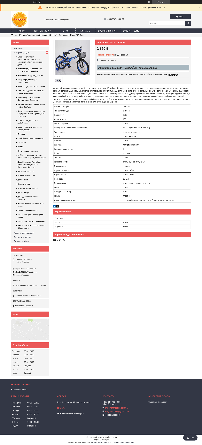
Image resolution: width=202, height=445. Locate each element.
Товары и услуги (42, 31)
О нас (65, 31)
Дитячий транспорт (26, 171)
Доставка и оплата (107, 31)
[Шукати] (188, 23)
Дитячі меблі (23, 180)
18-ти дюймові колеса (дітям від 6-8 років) (38, 35)
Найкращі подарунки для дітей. (31, 75)
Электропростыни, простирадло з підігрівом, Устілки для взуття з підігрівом (31, 113)
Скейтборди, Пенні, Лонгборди (30, 138)
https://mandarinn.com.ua (25, 269)
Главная (21, 31)
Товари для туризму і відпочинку (31, 221)
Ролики (21, 147)
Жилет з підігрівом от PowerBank (31, 87)
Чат (190, 437)
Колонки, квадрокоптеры (28, 210)
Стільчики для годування (28, 151)
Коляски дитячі (24, 184)
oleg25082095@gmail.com (26, 272)
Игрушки (21, 134)
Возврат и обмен (131, 31)
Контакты (85, 31)
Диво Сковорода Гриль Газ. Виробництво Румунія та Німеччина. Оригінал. (29, 164)
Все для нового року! (26, 175)
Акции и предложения (24, 233)
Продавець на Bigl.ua (101, 440)
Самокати (22, 142)
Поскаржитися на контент (102, 442)
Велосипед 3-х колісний (28, 188)
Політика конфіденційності (124, 442)
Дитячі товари (23, 192)
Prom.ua (114, 437)
